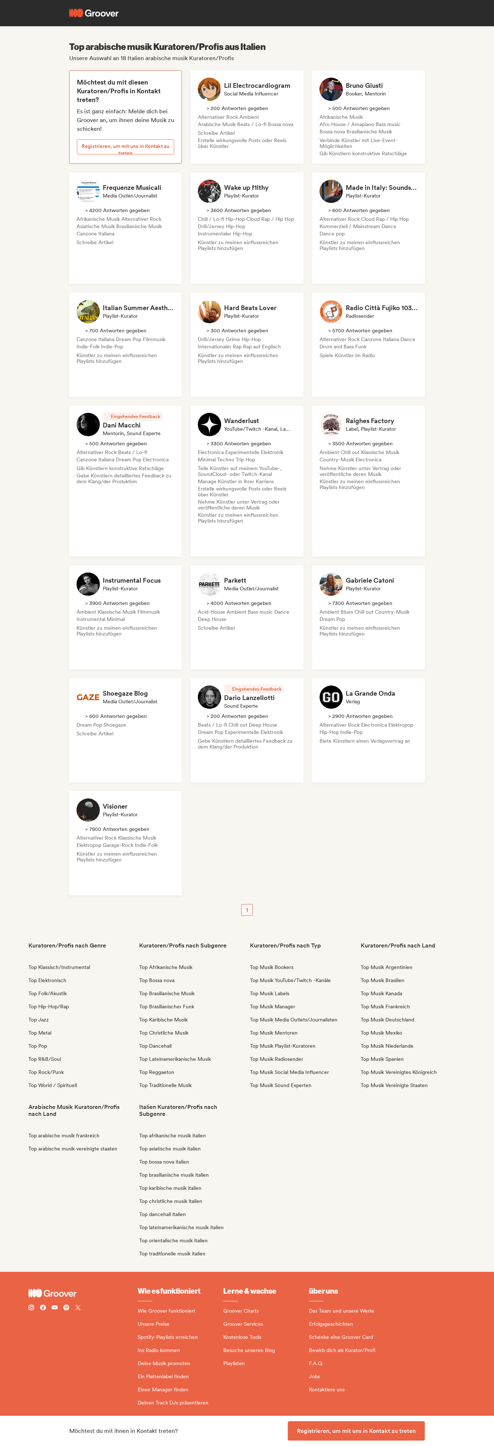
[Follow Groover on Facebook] (43, 1308)
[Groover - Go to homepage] (83, 1293)
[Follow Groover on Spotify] (66, 1308)
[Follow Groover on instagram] (31, 1308)
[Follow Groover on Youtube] (55, 1308)
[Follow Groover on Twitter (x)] (78, 1308)
